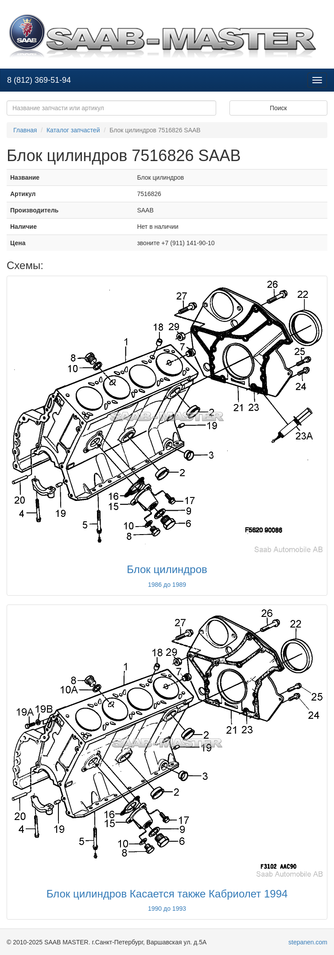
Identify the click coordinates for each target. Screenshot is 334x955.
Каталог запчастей (73, 130)
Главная (25, 130)
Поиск (278, 108)
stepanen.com (307, 942)
